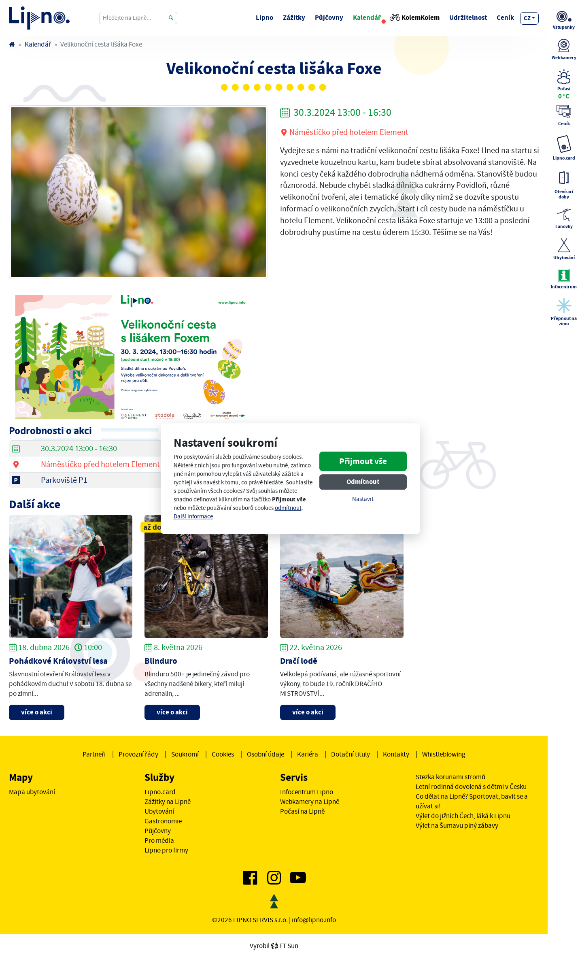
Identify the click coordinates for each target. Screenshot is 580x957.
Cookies (223, 754)
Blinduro (160, 661)
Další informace (193, 516)
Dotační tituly (350, 754)
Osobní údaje (265, 754)
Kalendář (367, 17)
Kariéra (307, 754)
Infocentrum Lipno (306, 791)
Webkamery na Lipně (309, 801)
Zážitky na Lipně (167, 801)
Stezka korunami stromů (450, 776)
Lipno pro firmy (166, 850)
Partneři (94, 754)
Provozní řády (138, 754)
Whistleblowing (443, 754)
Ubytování (159, 811)
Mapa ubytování (32, 791)
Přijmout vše (363, 461)
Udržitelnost (468, 17)
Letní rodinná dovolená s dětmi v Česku (471, 786)
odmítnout (288, 508)
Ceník (505, 17)
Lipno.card (160, 791)
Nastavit (363, 499)
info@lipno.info (314, 919)
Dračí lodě (298, 661)
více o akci (36, 712)
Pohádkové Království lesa (58, 661)
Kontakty (396, 754)
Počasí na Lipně (302, 811)
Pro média (159, 840)
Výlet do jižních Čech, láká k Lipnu (463, 815)
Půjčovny (329, 17)
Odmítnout (362, 481)
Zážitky (294, 17)
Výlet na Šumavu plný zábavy (457, 825)
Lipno (264, 17)
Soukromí (185, 754)
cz (527, 18)
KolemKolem (415, 17)
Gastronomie (163, 820)
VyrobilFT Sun (274, 945)
